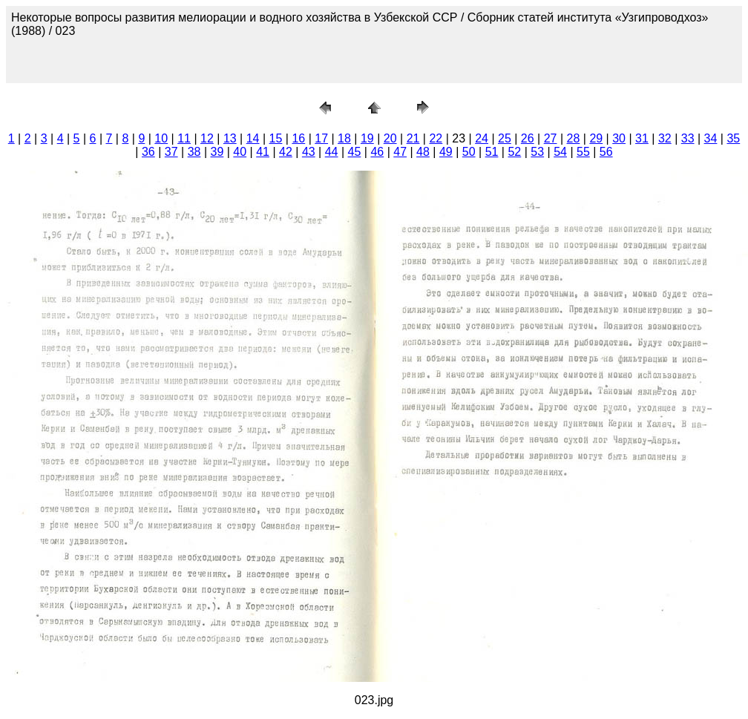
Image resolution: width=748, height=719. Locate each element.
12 (207, 138)
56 (606, 151)
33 (688, 138)
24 (481, 138)
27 (550, 138)
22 (435, 138)
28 (573, 138)
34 (711, 138)
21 (413, 138)
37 (171, 151)
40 (239, 151)
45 (354, 151)
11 (184, 138)
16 (298, 138)
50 (469, 151)
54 (560, 151)
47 (400, 151)
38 (194, 151)
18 (344, 138)
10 (161, 138)
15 (276, 138)
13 (230, 138)
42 (285, 151)
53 (537, 151)
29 (596, 138)
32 (665, 138)
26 (527, 138)
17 (321, 138)
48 (423, 151)
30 (619, 138)
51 (492, 151)
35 (733, 138)
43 (308, 151)
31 (642, 138)
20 (390, 138)
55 (583, 151)
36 (148, 151)
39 (217, 151)
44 (331, 151)
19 (367, 138)
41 (262, 151)
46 (377, 151)
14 (253, 138)
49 (446, 151)
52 (514, 151)
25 (504, 138)
